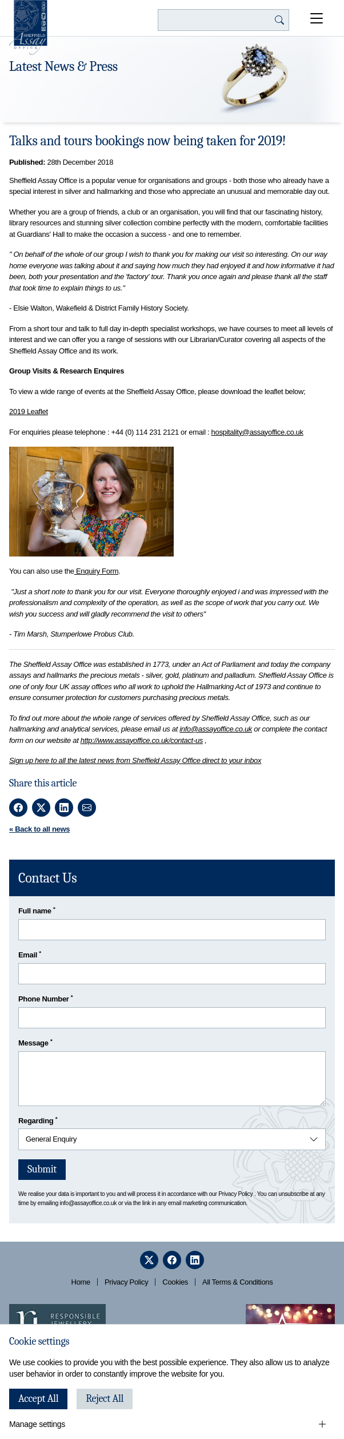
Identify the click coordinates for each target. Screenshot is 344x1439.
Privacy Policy (235, 1194)
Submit (42, 1169)
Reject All (104, 1399)
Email (29, 954)
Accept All (38, 1399)
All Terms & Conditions (237, 1282)
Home (80, 1282)
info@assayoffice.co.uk (215, 729)
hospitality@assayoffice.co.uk (257, 432)
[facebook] (172, 1260)
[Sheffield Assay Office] (28, 27)
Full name (36, 910)
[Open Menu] (316, 18)
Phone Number (45, 998)
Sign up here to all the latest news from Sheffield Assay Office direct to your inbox (135, 760)
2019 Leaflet (28, 411)
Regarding (37, 1120)
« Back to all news (39, 829)
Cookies (175, 1282)
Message (35, 1042)
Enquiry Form (96, 571)
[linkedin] (195, 1260)
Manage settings (37, 1424)
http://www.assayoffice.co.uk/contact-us (142, 740)
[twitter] (149, 1260)
